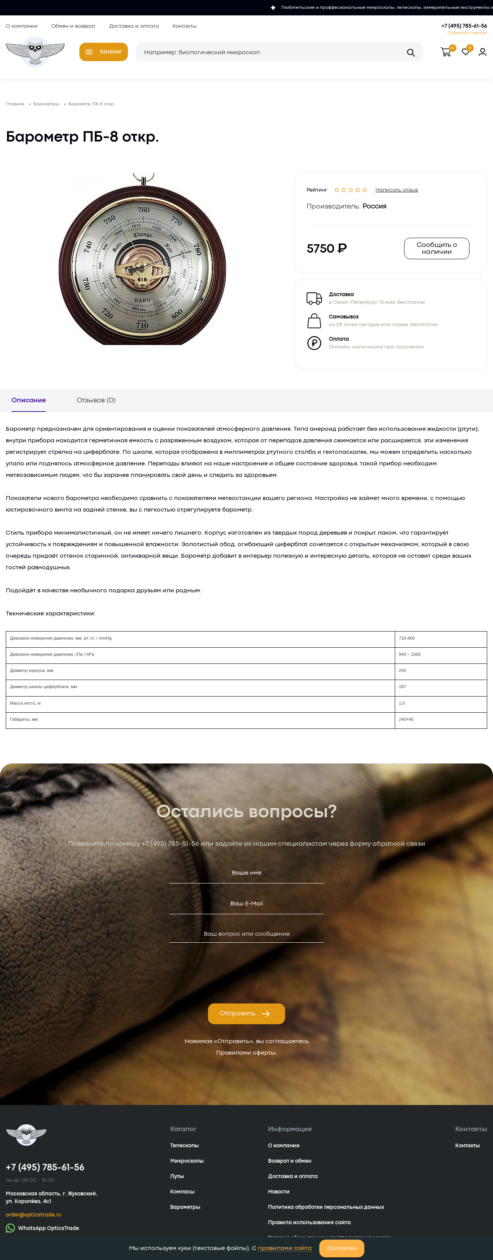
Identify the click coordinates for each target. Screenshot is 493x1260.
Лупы (177, 1176)
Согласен (342, 1248)
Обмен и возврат (73, 26)
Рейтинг (317, 189)
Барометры (185, 1207)
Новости (279, 1192)
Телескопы (184, 1145)
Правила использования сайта (309, 1222)
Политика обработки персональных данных (326, 1207)
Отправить (245, 1013)
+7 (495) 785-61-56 (464, 26)
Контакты (185, 26)
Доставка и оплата (134, 26)
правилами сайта (285, 1248)
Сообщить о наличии (437, 248)
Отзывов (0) (96, 400)
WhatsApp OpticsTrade (42, 1227)
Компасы (182, 1192)
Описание (29, 400)
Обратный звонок (467, 33)
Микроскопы (187, 1161)
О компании (22, 26)
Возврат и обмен (289, 1161)
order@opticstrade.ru (33, 1215)
